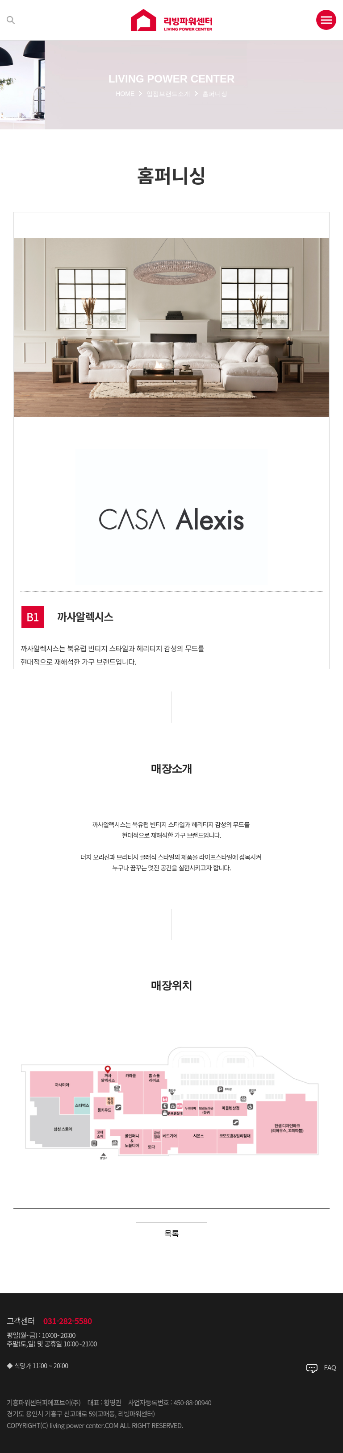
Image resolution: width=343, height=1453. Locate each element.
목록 (171, 1233)
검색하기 (11, 20)
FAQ (330, 1367)
